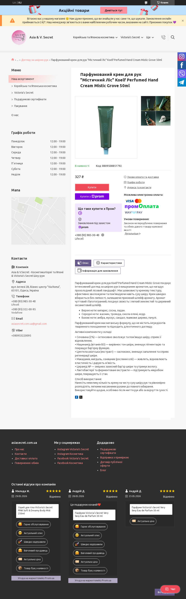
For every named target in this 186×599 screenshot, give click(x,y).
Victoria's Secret (130, 37)
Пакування (20, 105)
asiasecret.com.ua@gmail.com (29, 323)
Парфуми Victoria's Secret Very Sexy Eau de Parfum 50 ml (91, 514)
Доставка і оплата (26, 458)
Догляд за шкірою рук (34, 59)
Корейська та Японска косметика (93, 37)
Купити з (92, 196)
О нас (15, 115)
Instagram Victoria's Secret (73, 449)
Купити (92, 187)
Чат (170, 589)
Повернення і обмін (27, 463)
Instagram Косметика (70, 453)
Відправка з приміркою (114, 457)
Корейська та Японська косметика (35, 86)
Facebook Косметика (70, 463)
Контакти (21, 453)
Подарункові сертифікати (30, 99)
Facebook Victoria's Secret (73, 458)
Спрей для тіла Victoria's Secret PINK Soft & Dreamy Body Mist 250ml (35, 510)
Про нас (19, 449)
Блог (103, 470)
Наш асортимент (22, 78)
